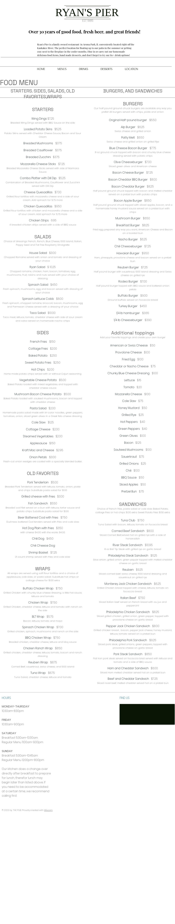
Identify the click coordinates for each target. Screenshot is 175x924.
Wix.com (48, 810)
